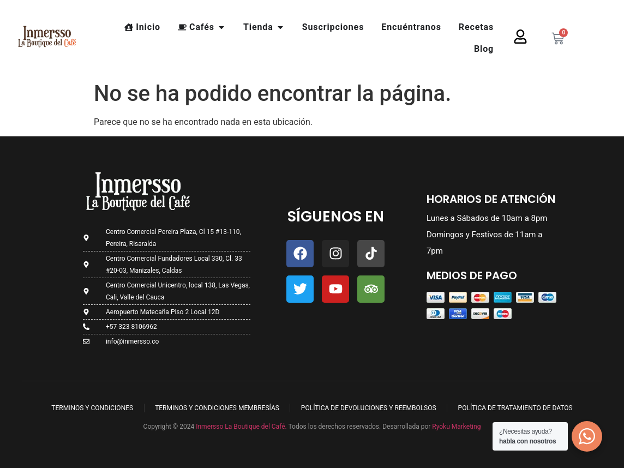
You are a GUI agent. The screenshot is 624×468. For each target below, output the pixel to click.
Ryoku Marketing (456, 426)
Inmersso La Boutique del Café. (240, 426)
